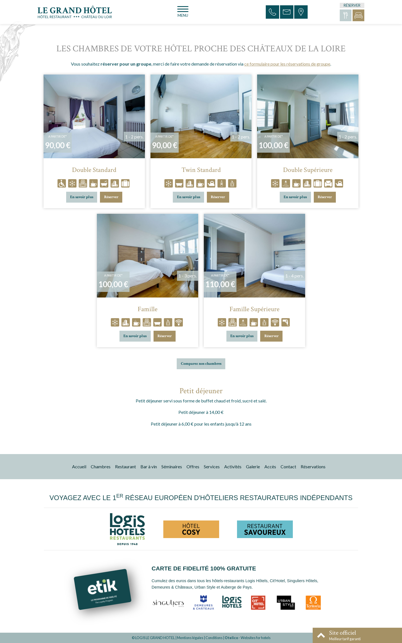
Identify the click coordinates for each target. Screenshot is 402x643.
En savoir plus (81, 197)
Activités (232, 466)
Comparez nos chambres (201, 363)
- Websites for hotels (248, 637)
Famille (147, 309)
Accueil (79, 466)
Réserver (111, 197)
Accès (270, 466)
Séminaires (171, 466)
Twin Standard (201, 169)
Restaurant (125, 466)
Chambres (101, 466)
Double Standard (94, 169)
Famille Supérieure (254, 309)
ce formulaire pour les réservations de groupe (287, 63)
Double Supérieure (307, 169)
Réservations (313, 466)
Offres (192, 466)
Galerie (253, 466)
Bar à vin (148, 466)
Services (212, 466)
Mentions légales (190, 637)
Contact (288, 466)
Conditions (213, 637)
